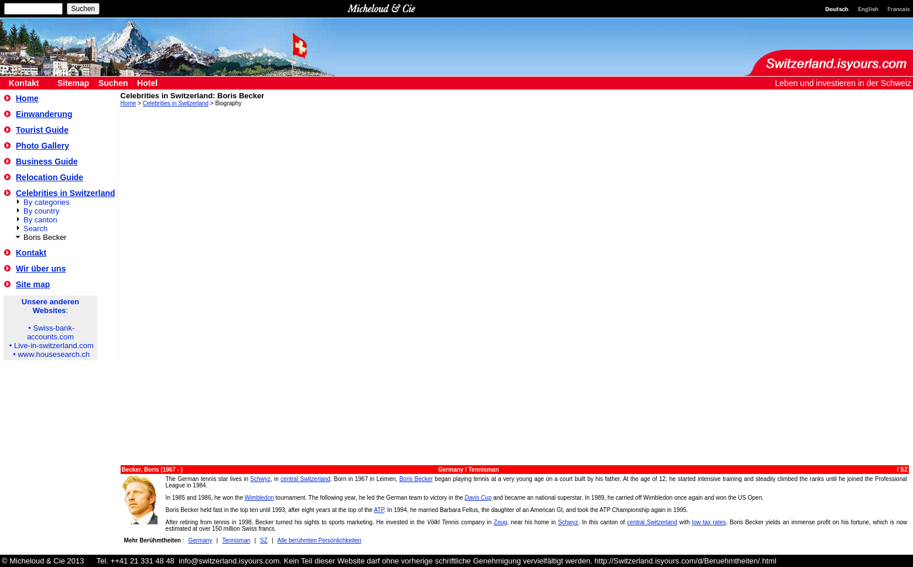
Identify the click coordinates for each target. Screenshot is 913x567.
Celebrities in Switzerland (65, 193)
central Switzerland (305, 479)
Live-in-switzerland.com (54, 345)
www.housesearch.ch (54, 354)
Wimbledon (259, 497)
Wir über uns (41, 268)
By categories (46, 202)
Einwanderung (44, 114)
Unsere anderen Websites (50, 306)
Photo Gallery (42, 145)
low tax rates (709, 522)
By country (41, 211)
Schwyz (260, 479)
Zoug (500, 522)
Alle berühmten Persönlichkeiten (319, 540)
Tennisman (484, 469)
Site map (33, 284)
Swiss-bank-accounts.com (50, 332)
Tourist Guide (42, 130)
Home (27, 98)
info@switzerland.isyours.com (229, 560)
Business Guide (47, 161)
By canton (40, 219)
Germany (451, 469)
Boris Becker (416, 479)
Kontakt (31, 252)
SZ (904, 469)
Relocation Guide (49, 177)
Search (35, 228)
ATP (379, 510)
